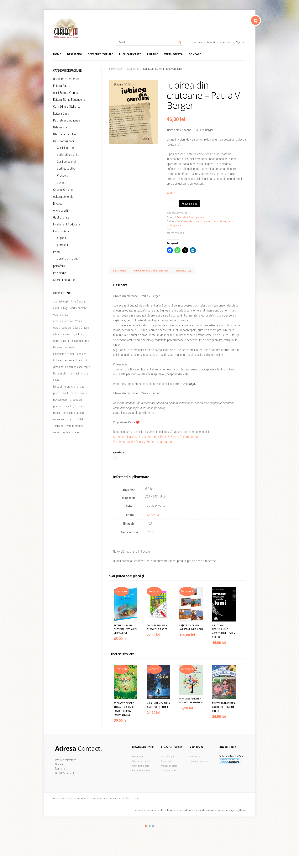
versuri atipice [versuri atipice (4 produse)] (74, 426)
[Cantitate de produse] (171, 203)
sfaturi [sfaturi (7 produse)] (71, 419)
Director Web (236, 756)
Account (198, 42)
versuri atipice (219, 221)
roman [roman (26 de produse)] (56, 413)
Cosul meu (166, 761)
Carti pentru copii (63, 141)
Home (57, 54)
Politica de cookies (141, 770)
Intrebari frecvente (199, 761)
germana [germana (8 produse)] (69, 360)
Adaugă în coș (189, 203)
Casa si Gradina (63, 190)
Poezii (192, 217)
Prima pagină (115, 69)
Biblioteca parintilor (65, 134)
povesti (61, 182)
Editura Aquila (61, 86)
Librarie (152, 54)
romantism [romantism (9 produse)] (59, 419)
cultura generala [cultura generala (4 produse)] (80, 341)
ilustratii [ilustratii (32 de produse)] (74, 373)
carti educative (66, 168)
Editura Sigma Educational (69, 99)
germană (62, 245)
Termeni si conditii (141, 761)
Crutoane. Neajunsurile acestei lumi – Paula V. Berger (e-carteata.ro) (155, 437)
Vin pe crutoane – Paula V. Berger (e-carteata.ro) (143, 442)
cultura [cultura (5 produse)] (65, 341)
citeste (179, 221)
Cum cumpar (168, 756)
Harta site (195, 756)
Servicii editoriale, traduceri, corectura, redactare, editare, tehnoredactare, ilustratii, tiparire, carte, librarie (196, 810)
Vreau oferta (173, 54)
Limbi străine (61, 231)
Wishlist (211, 42)
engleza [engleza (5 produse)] (81, 354)
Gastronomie (61, 217)
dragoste (187, 221)
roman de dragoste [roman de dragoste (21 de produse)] (73, 413)
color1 (146, 826)
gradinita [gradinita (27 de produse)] (58, 367)
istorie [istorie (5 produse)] (84, 373)
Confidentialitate (140, 765)
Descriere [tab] (119, 270)
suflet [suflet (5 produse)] (79, 419)
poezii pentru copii (68, 258)
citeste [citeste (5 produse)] (57, 334)
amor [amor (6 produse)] (56, 308)
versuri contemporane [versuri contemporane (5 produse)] (66, 432)
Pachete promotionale (67, 120)
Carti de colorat (66, 161)
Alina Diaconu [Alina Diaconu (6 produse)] (78, 301)
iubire (196, 221)
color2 (149, 826)
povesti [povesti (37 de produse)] (84, 393)
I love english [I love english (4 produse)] (60, 373)
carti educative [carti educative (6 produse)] (78, 308)
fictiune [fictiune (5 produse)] (57, 360)
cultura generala (63, 197)
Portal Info (224, 756)
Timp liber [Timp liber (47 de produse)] (59, 426)
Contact (195, 54)
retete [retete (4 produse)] (81, 406)
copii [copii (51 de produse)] (56, 341)
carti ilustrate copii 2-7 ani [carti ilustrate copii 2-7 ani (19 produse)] (67, 321)
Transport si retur (170, 770)
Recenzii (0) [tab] (183, 270)
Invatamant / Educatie (67, 224)
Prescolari (63, 175)
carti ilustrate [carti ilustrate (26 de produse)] (60, 314)
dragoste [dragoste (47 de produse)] (69, 347)
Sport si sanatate (64, 280)
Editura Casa (61, 113)
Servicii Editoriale (100, 54)
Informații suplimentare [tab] (151, 270)
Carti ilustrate (65, 148)
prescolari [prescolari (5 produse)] (76, 399)
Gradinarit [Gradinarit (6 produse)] (81, 360)
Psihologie (59, 273)
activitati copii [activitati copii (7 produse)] (61, 301)
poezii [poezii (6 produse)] (74, 393)
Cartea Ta (153, 515)
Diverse (57, 203)
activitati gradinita (68, 155)
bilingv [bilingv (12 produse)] (64, 308)
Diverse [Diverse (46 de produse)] (57, 347)
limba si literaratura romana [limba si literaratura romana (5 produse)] (68, 386)
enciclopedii (60, 210)
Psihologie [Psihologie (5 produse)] (70, 406)
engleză (62, 238)
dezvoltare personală (66, 79)
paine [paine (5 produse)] (56, 393)
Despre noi (74, 54)
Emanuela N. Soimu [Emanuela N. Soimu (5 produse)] (64, 354)
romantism (205, 221)
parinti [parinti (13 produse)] (65, 393)
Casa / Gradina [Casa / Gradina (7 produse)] (81, 327)
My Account (225, 42)
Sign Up (240, 42)
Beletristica (133, 69)
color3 (153, 826)
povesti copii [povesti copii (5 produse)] (60, 399)
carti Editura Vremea (66, 93)
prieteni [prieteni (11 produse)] (57, 406)
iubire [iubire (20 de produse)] (56, 380)
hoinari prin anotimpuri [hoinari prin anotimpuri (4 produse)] (78, 367)
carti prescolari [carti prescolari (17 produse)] (62, 327)
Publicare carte (130, 54)
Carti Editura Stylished (67, 106)
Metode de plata (169, 765)
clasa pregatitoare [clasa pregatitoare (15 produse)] (73, 334)
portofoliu (201, 217)
